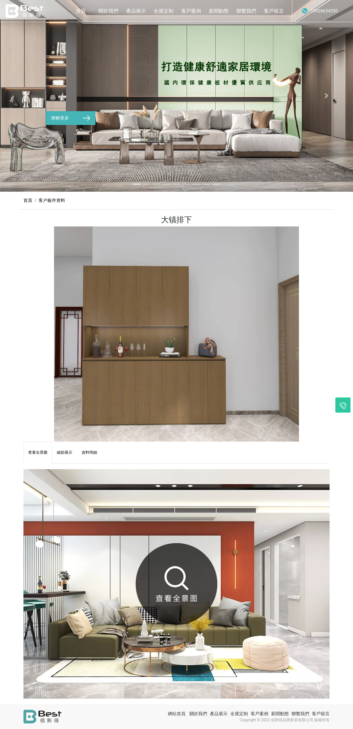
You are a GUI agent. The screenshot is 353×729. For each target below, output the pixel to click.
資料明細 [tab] (89, 452)
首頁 (81, 11)
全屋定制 (163, 11)
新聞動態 (219, 11)
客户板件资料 (52, 200)
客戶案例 (191, 11)
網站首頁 (177, 713)
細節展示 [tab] (64, 452)
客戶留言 (274, 11)
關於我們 (108, 11)
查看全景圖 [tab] (37, 452)
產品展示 (136, 11)
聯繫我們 (246, 11)
